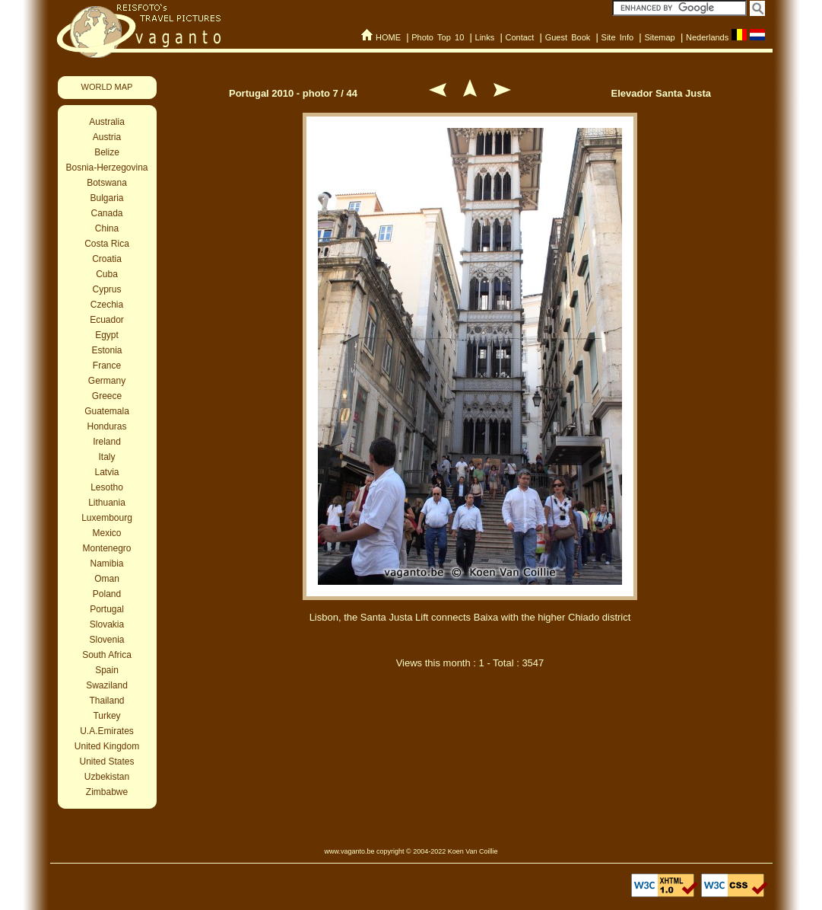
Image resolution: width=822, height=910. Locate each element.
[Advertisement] (470, 760)
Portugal (107, 609)
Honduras (106, 426)
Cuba (107, 274)
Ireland (107, 441)
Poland (107, 594)
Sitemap (659, 37)
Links (485, 37)
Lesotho (106, 487)
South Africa (107, 655)
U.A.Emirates (107, 731)
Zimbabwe (107, 792)
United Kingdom (107, 746)
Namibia (106, 563)
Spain (107, 670)
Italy (106, 457)
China (107, 228)
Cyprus (106, 289)
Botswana (107, 182)
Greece (107, 396)
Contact (519, 37)
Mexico (106, 533)
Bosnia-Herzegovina (106, 167)
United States (106, 761)
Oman (106, 578)
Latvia (106, 472)
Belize (106, 152)
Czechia (106, 304)
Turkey (106, 715)
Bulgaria (106, 198)
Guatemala (106, 411)
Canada (106, 213)
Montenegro (106, 548)
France (107, 365)
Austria (107, 137)
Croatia (107, 259)
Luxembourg (106, 517)
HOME (388, 37)
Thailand (106, 700)
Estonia (106, 350)
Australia (107, 122)
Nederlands (707, 37)
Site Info (617, 37)
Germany (106, 380)
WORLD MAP (107, 86)
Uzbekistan (106, 776)
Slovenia (106, 639)
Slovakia (107, 624)
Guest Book (568, 37)
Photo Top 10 (437, 37)
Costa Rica (106, 243)
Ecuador (107, 320)
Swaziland (107, 685)
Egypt (107, 335)
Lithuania (106, 502)
